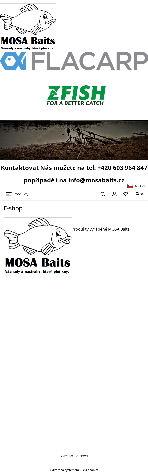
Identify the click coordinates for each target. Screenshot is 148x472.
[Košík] (139, 194)
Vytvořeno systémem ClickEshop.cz (74, 470)
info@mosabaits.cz (96, 180)
